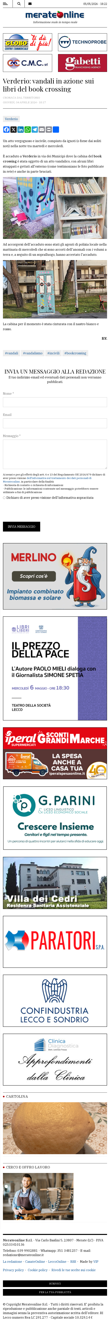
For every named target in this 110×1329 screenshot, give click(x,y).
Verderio (11, 119)
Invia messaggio (21, 527)
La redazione (12, 1262)
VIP (95, 1262)
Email (7, 415)
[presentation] (33, 511)
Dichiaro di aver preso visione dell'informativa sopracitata (50, 498)
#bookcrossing (75, 353)
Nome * (8, 394)
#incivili (53, 353)
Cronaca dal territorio (21, 97)
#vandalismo (33, 353)
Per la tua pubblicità (55, 1292)
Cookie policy (38, 1270)
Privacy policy (13, 1270)
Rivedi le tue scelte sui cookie (74, 1270)
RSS (73, 1262)
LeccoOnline (57, 1262)
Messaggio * (12, 436)
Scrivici (55, 1283)
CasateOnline (35, 1262)
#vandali (11, 353)
